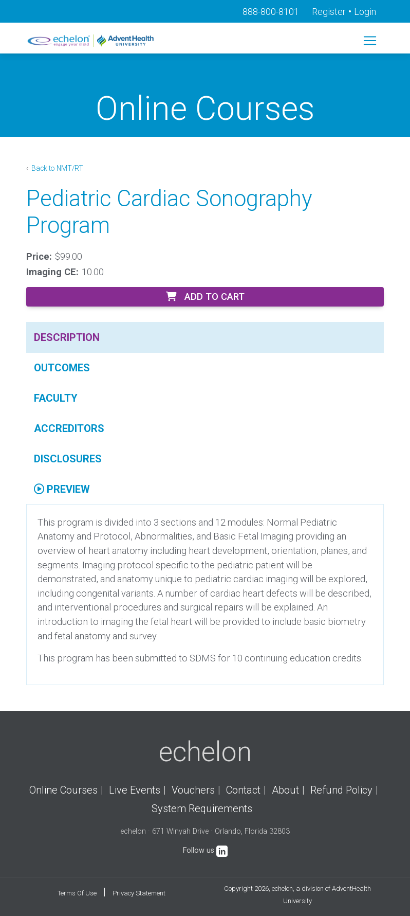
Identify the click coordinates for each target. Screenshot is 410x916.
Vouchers (193, 790)
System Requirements (202, 808)
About (285, 790)
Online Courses (63, 790)
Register (329, 11)
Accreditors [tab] (69, 428)
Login (365, 11)
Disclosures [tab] (68, 459)
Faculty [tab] (56, 398)
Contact (243, 790)
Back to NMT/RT (56, 168)
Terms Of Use (77, 893)
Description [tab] (67, 337)
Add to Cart (205, 296)
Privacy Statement (139, 893)
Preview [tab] (62, 489)
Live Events (134, 790)
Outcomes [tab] (62, 368)
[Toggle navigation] (370, 40)
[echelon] (91, 40)
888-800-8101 (271, 11)
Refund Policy (341, 790)
